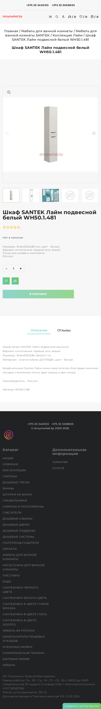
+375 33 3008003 (63, 5)
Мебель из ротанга (19, 630)
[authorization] (63, 16)
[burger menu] (50, 16)
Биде (7, 581)
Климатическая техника (24, 653)
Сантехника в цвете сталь (25, 614)
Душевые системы (19, 536)
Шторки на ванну (18, 494)
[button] (93, 133)
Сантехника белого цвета (25, 598)
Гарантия (60, 462)
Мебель (9, 665)
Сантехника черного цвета (20, 589)
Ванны (9, 488)
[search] (56, 16)
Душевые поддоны (19, 530)
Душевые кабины (18, 518)
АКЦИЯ (8, 458)
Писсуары (12, 575)
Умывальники (15, 500)
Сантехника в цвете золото (19, 622)
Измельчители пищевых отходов (24, 639)
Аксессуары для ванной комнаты (24, 567)
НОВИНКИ (11, 464)
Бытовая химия (16, 659)
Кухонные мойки (18, 647)
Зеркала (10, 548)
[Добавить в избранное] (6, 280)
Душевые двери (16, 524)
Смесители (12, 512)
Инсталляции (15, 470)
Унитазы (10, 476)
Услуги (58, 468)
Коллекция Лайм (67, 35)
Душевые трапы (16, 482)
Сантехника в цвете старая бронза (26, 606)
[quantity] (13, 268)
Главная (11, 31)
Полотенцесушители (21, 542)
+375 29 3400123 (37, 5)
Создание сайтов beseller (81, 706)
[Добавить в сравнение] (15, 280)
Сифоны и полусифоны (24, 506)
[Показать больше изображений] (8, 92)
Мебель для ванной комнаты (47, 31)
